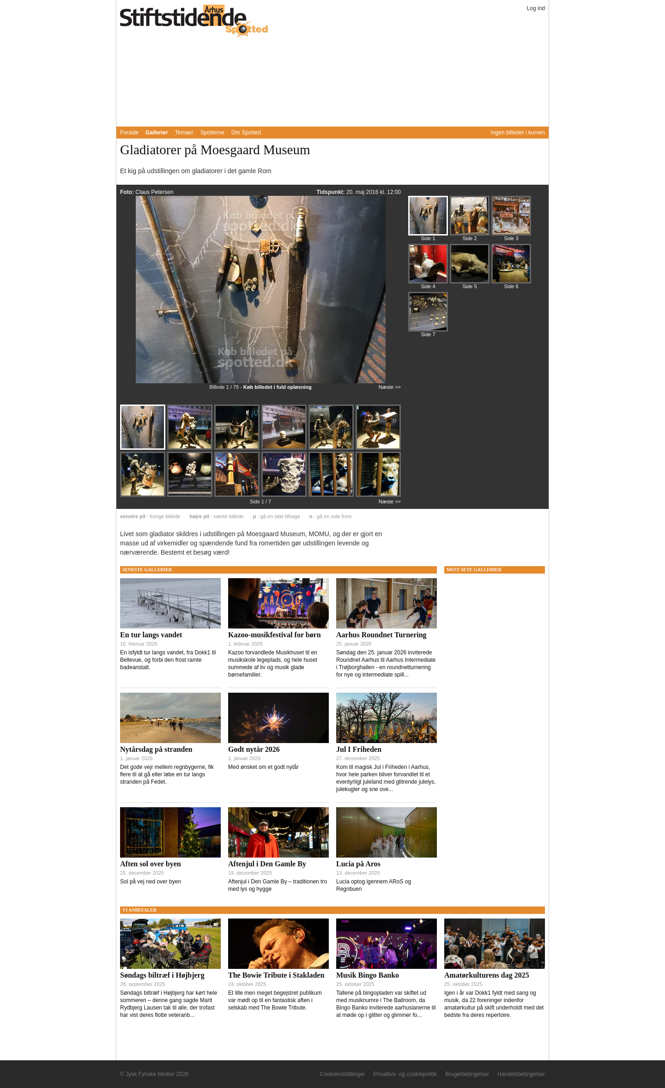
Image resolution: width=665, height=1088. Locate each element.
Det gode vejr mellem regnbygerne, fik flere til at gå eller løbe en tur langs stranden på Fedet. (167, 774)
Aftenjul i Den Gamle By (267, 864)
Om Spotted (246, 132)
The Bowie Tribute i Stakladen (276, 975)
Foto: (127, 192)
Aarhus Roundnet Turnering (381, 635)
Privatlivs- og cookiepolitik (404, 1074)
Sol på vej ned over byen (150, 881)
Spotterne (212, 132)
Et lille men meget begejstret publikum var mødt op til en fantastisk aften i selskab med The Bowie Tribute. (275, 1000)
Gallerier (156, 132)
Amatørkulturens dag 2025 (486, 975)
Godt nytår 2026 (254, 749)
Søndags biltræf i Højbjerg (162, 975)
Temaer (184, 132)
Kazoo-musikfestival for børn (274, 635)
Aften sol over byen (150, 864)
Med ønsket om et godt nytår (263, 767)
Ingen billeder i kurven (518, 132)
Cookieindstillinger (342, 1074)
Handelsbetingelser (521, 1074)
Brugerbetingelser (467, 1074)
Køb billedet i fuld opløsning (277, 387)
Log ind (536, 8)
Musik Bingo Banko (367, 975)
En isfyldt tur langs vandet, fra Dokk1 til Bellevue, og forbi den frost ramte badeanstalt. (168, 660)
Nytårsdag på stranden (156, 749)
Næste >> (390, 387)
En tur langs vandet (151, 635)
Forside (129, 132)
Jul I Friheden (358, 749)
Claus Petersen (154, 192)
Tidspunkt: (331, 192)
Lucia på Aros (358, 864)
